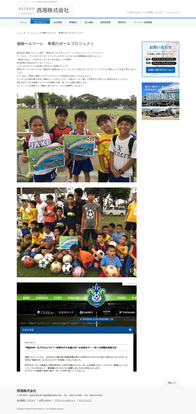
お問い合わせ (135, 12)
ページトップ (171, 382)
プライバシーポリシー (65, 400)
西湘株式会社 (45, 10)
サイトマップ (173, 12)
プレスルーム (32, 33)
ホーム (20, 33)
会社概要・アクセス (154, 12)
